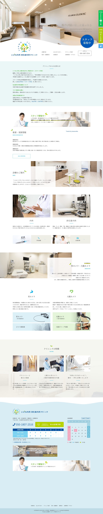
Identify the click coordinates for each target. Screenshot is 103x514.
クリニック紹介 (69, 51)
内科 (32, 221)
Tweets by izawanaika (72, 131)
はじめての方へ (57, 51)
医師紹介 (55, 54)
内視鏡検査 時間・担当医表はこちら (22, 442)
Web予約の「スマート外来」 (25, 82)
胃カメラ (31, 317)
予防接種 (38, 240)
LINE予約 (40, 101)
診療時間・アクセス (70, 54)
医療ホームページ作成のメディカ (54, 511)
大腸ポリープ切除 (62, 327)
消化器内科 (71, 221)
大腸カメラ (71, 317)
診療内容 (44, 51)
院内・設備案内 (46, 54)
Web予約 (34, 101)
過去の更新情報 (21, 156)
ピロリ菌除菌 (20, 327)
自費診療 (77, 240)
